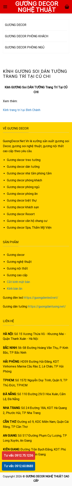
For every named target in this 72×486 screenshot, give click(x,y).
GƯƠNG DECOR (15, 25)
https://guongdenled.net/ (41, 297)
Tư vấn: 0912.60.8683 (18, 466)
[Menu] (5, 6)
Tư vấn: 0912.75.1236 (18, 455)
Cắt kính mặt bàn (18, 282)
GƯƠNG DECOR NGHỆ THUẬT (36, 7)
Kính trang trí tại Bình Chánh (21, 110)
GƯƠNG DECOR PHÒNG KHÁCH (26, 36)
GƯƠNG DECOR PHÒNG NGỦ (25, 47)
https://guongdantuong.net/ (47, 306)
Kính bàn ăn (14, 288)
